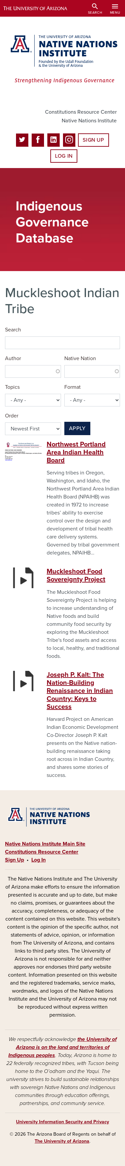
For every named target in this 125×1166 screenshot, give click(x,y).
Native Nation (80, 358)
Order (11, 415)
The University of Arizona (62, 1141)
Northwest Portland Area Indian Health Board (76, 452)
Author (13, 358)
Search (13, 329)
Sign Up (93, 140)
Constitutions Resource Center (81, 112)
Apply (77, 428)
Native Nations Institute (89, 120)
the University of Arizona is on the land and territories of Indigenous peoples (62, 1047)
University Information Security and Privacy (62, 1122)
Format (72, 387)
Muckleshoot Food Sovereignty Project (76, 575)
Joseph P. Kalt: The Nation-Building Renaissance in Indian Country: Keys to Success (80, 691)
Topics (12, 387)
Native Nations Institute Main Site (45, 844)
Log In (64, 156)
